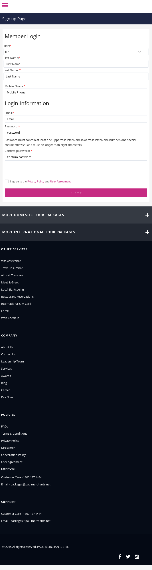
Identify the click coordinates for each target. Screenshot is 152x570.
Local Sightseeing (12, 289)
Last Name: (12, 70)
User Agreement (11, 462)
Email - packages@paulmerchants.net (26, 484)
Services (6, 368)
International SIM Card (16, 304)
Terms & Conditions (14, 433)
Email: (9, 113)
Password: (12, 126)
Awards (6, 376)
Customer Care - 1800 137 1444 (21, 477)
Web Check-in (10, 318)
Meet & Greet (10, 282)
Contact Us (8, 354)
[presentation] (38, 170)
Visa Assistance (11, 261)
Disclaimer (8, 448)
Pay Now (7, 397)
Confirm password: (18, 151)
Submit (76, 193)
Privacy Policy (10, 441)
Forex (5, 311)
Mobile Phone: (15, 86)
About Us (7, 347)
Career (5, 390)
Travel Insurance (12, 268)
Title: (7, 46)
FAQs (4, 426)
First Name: (12, 58)
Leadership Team (12, 361)
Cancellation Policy (13, 455)
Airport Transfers (12, 275)
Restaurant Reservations (17, 297)
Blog (4, 383)
